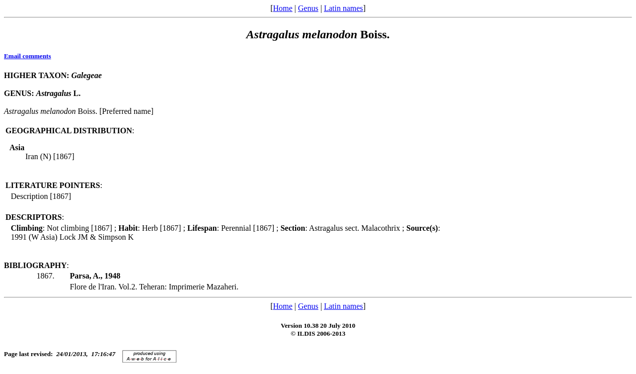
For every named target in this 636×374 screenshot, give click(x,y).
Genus (308, 8)
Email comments (27, 56)
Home (282, 8)
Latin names (343, 8)
